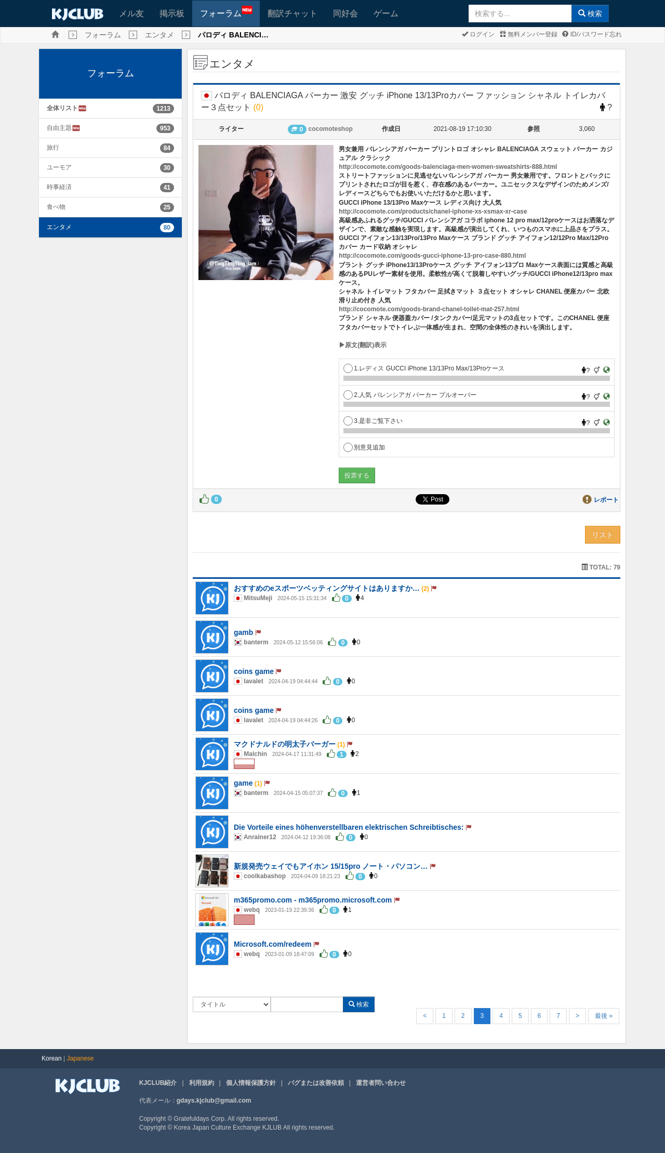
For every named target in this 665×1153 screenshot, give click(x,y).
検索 (590, 13)
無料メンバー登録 (528, 34)
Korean (52, 1058)
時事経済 (59, 187)
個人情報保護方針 (251, 1082)
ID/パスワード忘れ (592, 34)
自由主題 (64, 128)
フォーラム (226, 12)
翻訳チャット (292, 13)
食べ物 (56, 206)
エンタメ (159, 35)
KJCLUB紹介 (158, 1082)
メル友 (131, 13)
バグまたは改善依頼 (316, 1082)
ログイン (478, 34)
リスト (603, 535)
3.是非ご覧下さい (373, 421)
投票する (356, 475)
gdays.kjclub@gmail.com (214, 1100)
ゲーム (386, 13)
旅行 (53, 147)
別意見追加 (364, 447)
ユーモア (59, 167)
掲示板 (171, 13)
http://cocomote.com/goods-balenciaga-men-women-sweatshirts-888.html (448, 166)
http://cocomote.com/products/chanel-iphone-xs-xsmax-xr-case (433, 211)
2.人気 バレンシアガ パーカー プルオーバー (409, 395)
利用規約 (201, 1082)
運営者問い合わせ (381, 1082)
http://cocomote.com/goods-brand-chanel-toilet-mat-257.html (429, 309)
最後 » (604, 1015)
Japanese (80, 1058)
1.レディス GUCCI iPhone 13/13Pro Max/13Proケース (423, 368)
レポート (606, 499)
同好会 (345, 13)
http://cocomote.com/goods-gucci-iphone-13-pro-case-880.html (432, 255)
